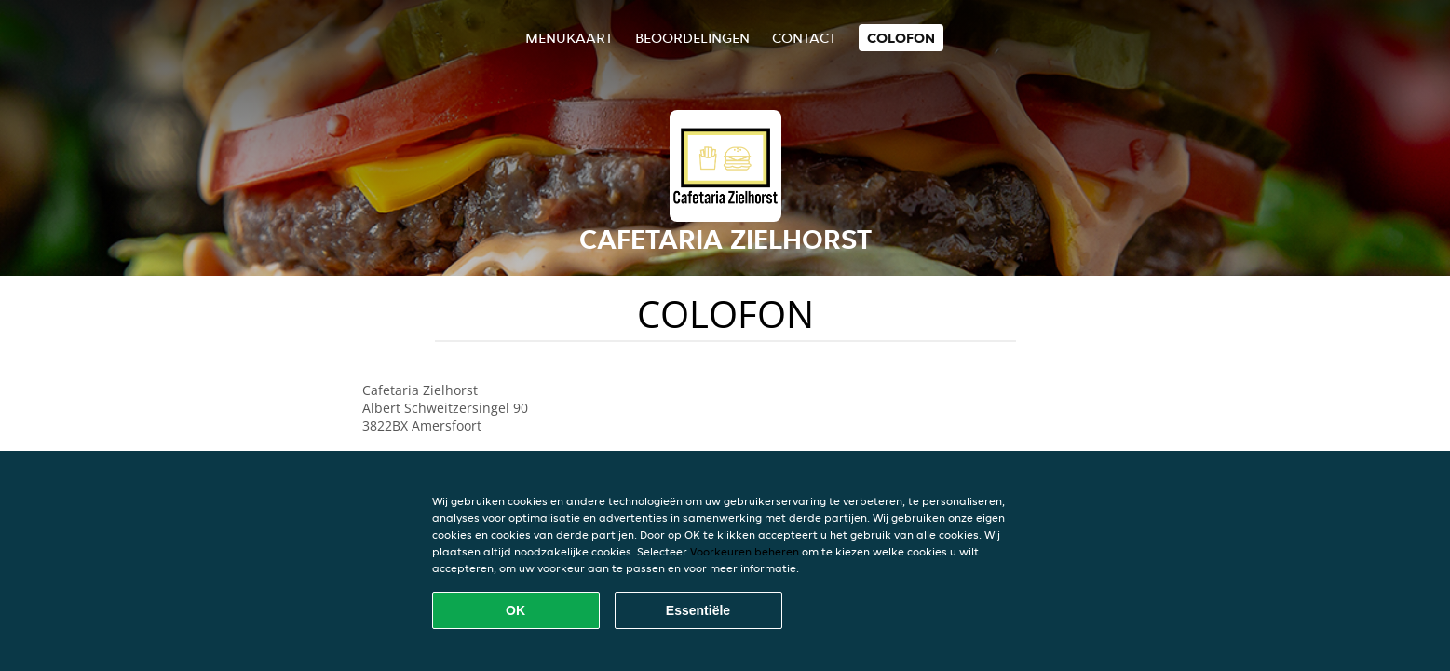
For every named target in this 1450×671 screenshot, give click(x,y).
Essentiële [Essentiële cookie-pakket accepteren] (698, 610)
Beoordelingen (692, 38)
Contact (804, 38)
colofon (901, 38)
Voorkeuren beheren (744, 551)
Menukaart (569, 38)
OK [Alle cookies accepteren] (515, 610)
